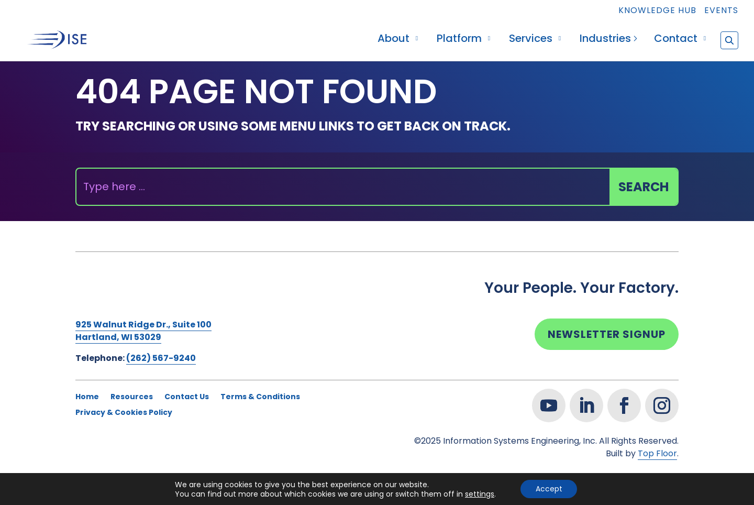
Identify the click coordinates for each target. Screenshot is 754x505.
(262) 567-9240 (161, 358)
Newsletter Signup (607, 334)
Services (530, 40)
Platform (459, 40)
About (393, 40)
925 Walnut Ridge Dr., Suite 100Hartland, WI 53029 (143, 331)
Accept (549, 489)
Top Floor (657, 453)
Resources (131, 397)
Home (87, 397)
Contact (675, 40)
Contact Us (186, 397)
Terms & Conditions (260, 397)
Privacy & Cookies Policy (123, 413)
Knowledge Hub (657, 11)
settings (478, 493)
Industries (605, 40)
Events (721, 11)
